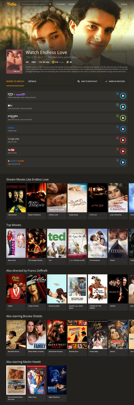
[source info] (117, 93)
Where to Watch (15, 81)
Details (32, 81)
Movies (72, 4)
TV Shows (61, 4)
